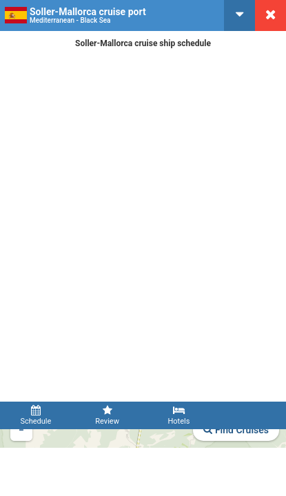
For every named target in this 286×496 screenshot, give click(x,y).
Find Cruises (236, 429)
